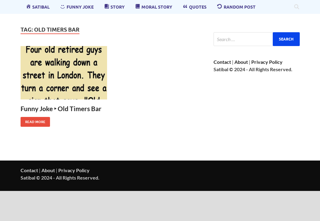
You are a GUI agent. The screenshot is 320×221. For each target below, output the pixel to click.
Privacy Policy (267, 62)
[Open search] (296, 7)
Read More (33, 120)
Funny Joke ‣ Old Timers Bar (61, 108)
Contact (222, 62)
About (241, 62)
